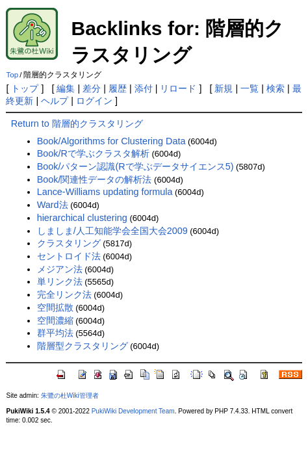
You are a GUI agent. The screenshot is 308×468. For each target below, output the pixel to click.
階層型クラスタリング (82, 346)
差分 (92, 88)
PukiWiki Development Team (133, 411)
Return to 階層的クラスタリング (77, 123)
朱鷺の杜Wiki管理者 (70, 395)
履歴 (118, 88)
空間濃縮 (55, 320)
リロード (178, 88)
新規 (223, 88)
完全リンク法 (64, 294)
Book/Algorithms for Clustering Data (111, 141)
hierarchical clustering (82, 218)
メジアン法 (60, 269)
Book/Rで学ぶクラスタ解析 (93, 153)
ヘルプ (54, 101)
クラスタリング (69, 243)
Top (12, 75)
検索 (275, 88)
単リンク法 (60, 281)
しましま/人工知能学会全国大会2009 (112, 231)
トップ (24, 88)
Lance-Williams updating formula (105, 192)
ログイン (94, 101)
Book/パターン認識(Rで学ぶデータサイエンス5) (135, 166)
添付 (144, 88)
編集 (66, 88)
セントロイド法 (69, 256)
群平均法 (55, 333)
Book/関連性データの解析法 (94, 179)
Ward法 (52, 205)
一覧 (249, 88)
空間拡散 (55, 307)
